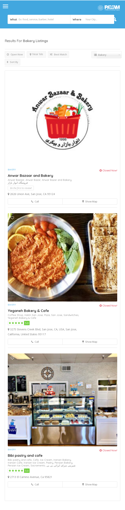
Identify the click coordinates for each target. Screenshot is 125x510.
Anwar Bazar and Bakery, (57, 179)
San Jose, (57, 314)
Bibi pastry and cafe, (20, 459)
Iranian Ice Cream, (35, 462)
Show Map (89, 201)
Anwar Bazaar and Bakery (30, 175)
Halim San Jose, (34, 314)
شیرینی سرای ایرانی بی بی (60, 465)
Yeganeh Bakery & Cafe (28, 310)
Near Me (36, 54)
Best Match (58, 54)
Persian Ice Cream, (19, 465)
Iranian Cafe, (16, 462)
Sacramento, (38, 465)
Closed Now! (108, 170)
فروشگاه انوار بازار (18, 182)
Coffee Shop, (16, 314)
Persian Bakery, (64, 462)
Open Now (15, 54)
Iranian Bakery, (62, 459)
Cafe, (36, 459)
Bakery (12, 169)
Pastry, (50, 462)
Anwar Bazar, (34, 179)
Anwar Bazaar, (17, 179)
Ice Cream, (46, 459)
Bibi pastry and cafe (25, 455)
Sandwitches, (71, 314)
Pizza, (47, 314)
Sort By (12, 62)
